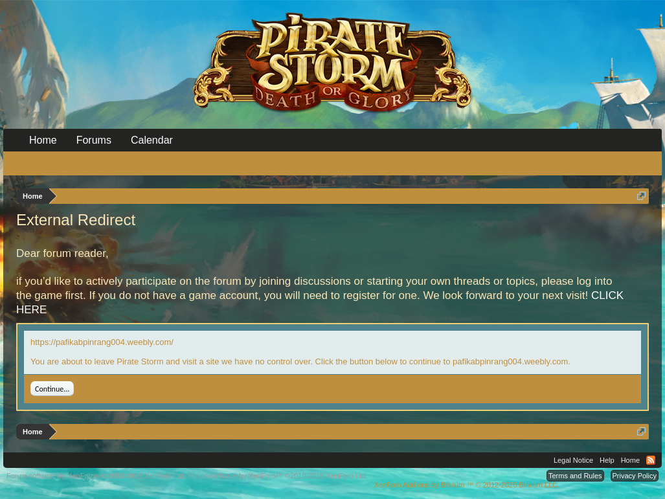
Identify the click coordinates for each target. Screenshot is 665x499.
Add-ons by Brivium (466, 485)
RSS (650, 460)
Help (607, 460)
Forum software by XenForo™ (278, 476)
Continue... (52, 389)
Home (43, 140)
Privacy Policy (635, 476)
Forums (93, 140)
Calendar (152, 140)
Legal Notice (573, 460)
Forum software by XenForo (96, 476)
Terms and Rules (575, 476)
